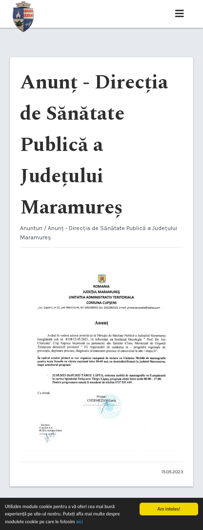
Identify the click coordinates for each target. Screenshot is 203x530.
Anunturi (31, 228)
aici (79, 522)
